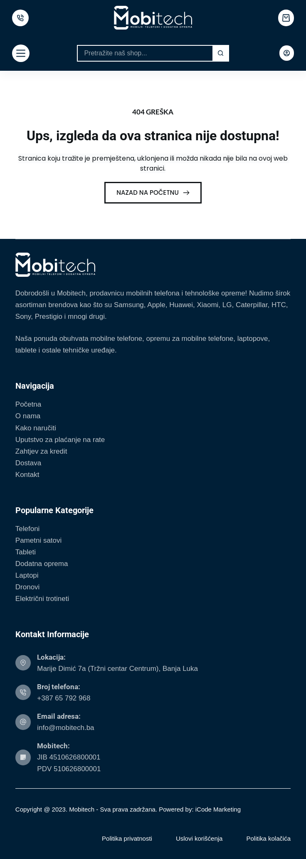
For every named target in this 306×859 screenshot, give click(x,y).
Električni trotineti (42, 599)
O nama (27, 416)
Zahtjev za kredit (41, 451)
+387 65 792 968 (63, 698)
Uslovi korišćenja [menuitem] (199, 838)
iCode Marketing (218, 809)
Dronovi (27, 587)
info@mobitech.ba (65, 728)
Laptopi (27, 575)
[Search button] (220, 53)
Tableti (25, 552)
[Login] (286, 53)
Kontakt (27, 475)
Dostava (28, 463)
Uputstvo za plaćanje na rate (60, 440)
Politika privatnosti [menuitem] (127, 838)
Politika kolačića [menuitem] (268, 838)
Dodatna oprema (41, 564)
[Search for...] (144, 53)
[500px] (20, 18)
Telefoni (27, 529)
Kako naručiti (35, 428)
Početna (28, 404)
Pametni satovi (38, 540)
